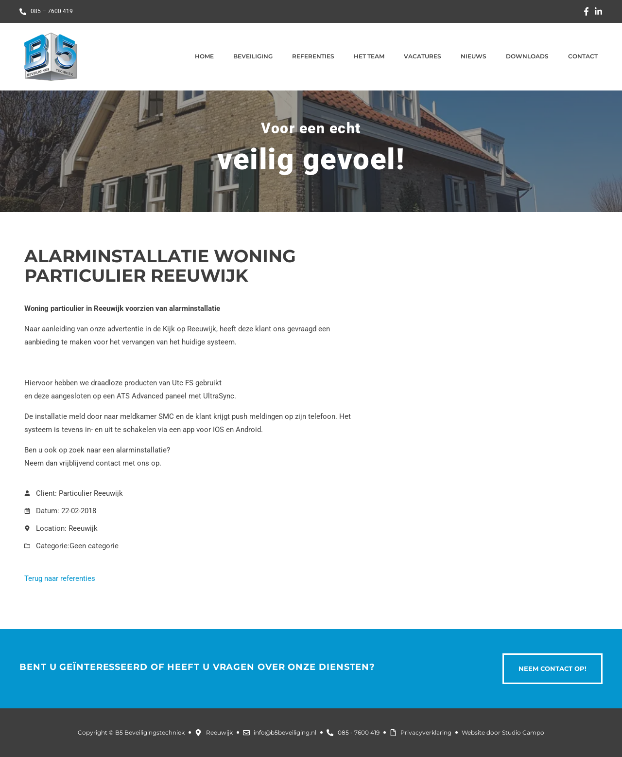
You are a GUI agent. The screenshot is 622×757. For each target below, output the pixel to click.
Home (204, 56)
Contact (583, 56)
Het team (369, 56)
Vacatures (422, 56)
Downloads (527, 56)
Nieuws (473, 56)
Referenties (313, 56)
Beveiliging (253, 56)
